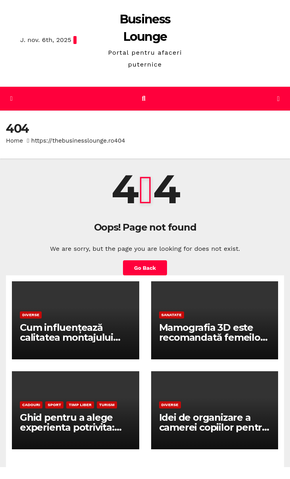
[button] (144, 98)
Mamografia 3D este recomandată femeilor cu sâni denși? (211, 337)
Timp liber (80, 405)
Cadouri (31, 405)
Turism (107, 405)
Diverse (30, 315)
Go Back (145, 268)
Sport (54, 405)
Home (14, 140)
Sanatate (171, 315)
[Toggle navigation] (278, 98)
